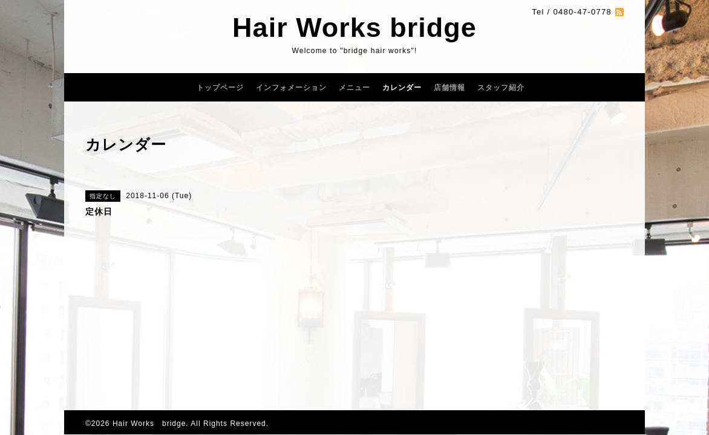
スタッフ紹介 (500, 87)
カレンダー (402, 87)
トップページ (220, 87)
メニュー (354, 87)
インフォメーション (291, 87)
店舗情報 (449, 87)
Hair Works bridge (354, 27)
